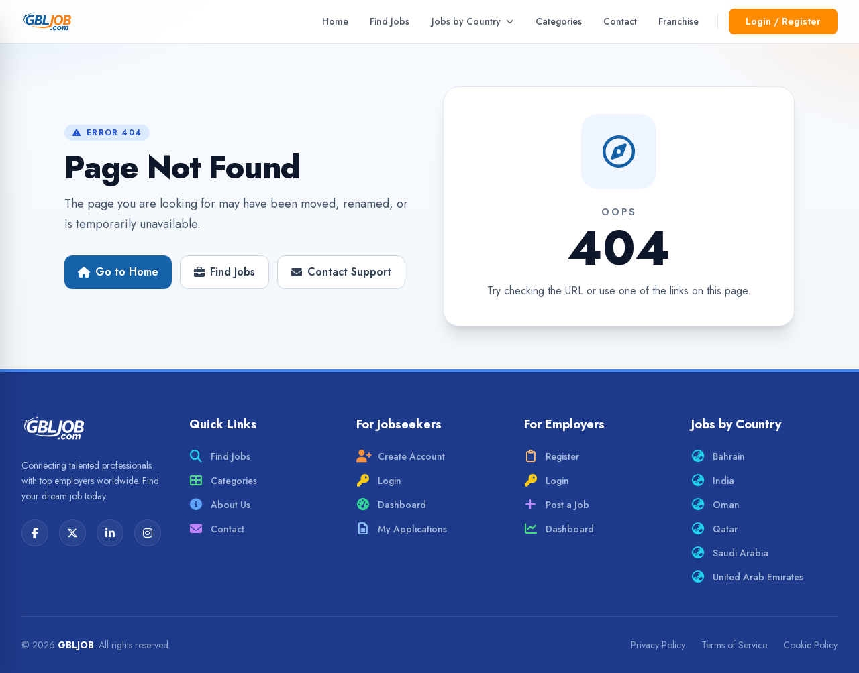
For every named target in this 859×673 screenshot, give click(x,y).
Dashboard (391, 504)
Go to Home (118, 272)
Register (551, 456)
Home (335, 21)
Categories (559, 21)
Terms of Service (734, 645)
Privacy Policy (658, 645)
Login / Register (783, 21)
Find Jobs (389, 21)
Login (378, 480)
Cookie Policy (810, 645)
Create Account (400, 456)
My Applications (401, 529)
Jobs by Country (472, 21)
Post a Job (556, 504)
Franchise (678, 21)
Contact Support (341, 272)
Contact (620, 21)
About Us (219, 504)
